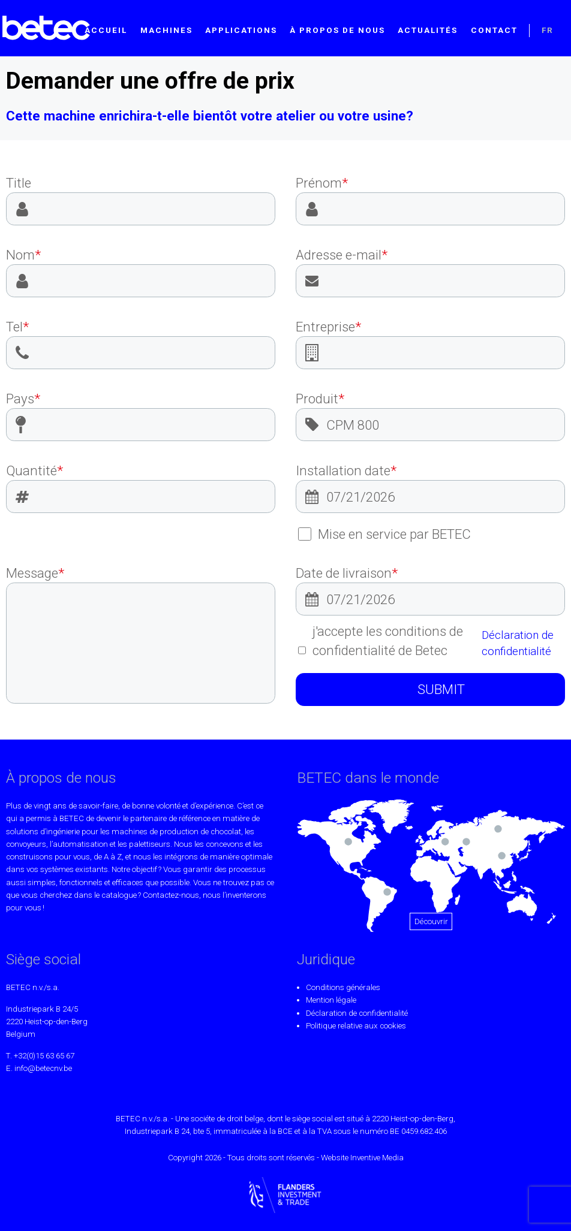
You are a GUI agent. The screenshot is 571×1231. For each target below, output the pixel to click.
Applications (241, 30)
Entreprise (328, 326)
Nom (23, 255)
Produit (320, 398)
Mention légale (331, 999)
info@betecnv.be (43, 1068)
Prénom (322, 183)
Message (35, 573)
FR (548, 30)
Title (18, 183)
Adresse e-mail (341, 255)
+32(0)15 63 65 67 (44, 1055)
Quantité (34, 470)
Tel (17, 326)
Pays (23, 398)
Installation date (346, 470)
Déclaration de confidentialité (518, 643)
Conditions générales (343, 987)
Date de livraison (347, 573)
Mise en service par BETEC (384, 534)
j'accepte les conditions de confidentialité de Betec (432, 641)
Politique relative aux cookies (356, 1025)
